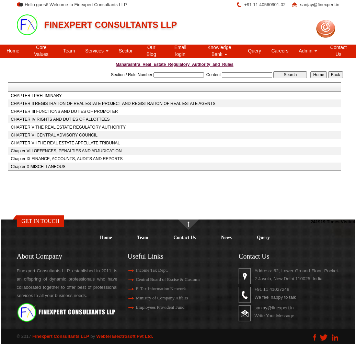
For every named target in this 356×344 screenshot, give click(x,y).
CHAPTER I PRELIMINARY (36, 95)
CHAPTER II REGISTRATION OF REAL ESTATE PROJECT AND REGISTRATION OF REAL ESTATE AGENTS (113, 103)
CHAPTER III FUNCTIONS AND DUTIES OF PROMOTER (64, 111)
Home (13, 51)
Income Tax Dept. (146, 270)
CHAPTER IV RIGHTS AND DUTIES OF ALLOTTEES (60, 119)
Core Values (41, 51)
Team (69, 51)
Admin (308, 51)
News (226, 237)
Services (96, 51)
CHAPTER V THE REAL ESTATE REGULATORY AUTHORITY (68, 127)
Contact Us (338, 51)
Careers (279, 51)
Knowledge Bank (219, 51)
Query (254, 51)
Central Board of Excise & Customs (162, 279)
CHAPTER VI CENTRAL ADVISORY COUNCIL (54, 135)
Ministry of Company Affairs (156, 297)
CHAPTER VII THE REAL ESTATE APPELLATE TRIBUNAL (65, 143)
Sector (126, 51)
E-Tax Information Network (155, 288)
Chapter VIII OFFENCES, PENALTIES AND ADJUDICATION (66, 151)
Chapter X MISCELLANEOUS (38, 166)
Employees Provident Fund (154, 307)
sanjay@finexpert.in (319, 4)
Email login (180, 51)
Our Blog (151, 51)
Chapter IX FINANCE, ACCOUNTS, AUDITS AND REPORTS (67, 158)
